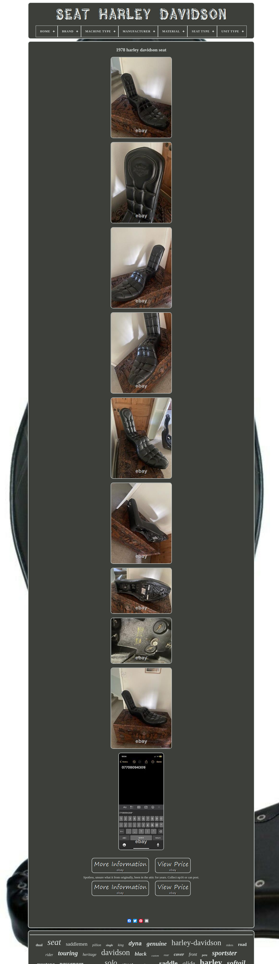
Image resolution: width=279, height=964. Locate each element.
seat (54, 942)
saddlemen (77, 944)
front (193, 954)
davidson (115, 952)
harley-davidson (196, 942)
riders (229, 945)
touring (68, 953)
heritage (89, 954)
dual (39, 945)
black (141, 954)
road (242, 944)
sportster (224, 953)
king (121, 945)
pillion (96, 945)
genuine (157, 943)
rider (49, 955)
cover (179, 954)
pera (204, 955)
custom (155, 955)
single (109, 945)
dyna (135, 944)
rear (166, 955)
